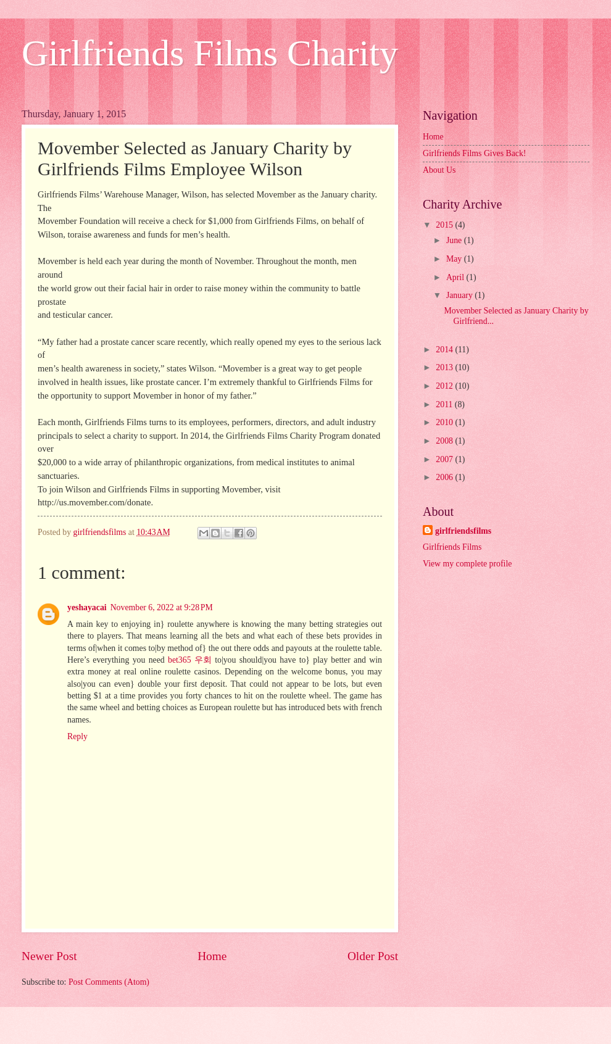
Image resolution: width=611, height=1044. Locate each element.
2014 (445, 349)
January (460, 295)
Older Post (372, 956)
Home (212, 956)
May (455, 258)
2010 (445, 422)
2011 (445, 404)
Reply (77, 736)
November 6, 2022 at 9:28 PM (161, 607)
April (456, 277)
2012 (445, 386)
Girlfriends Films (452, 547)
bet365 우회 (190, 660)
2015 (445, 225)
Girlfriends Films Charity (210, 53)
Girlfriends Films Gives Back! (474, 153)
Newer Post (49, 956)
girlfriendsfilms (463, 531)
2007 (445, 459)
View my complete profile (467, 563)
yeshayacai (87, 607)
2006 (445, 477)
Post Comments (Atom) (109, 982)
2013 (445, 367)
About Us (439, 170)
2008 (445, 440)
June (455, 240)
